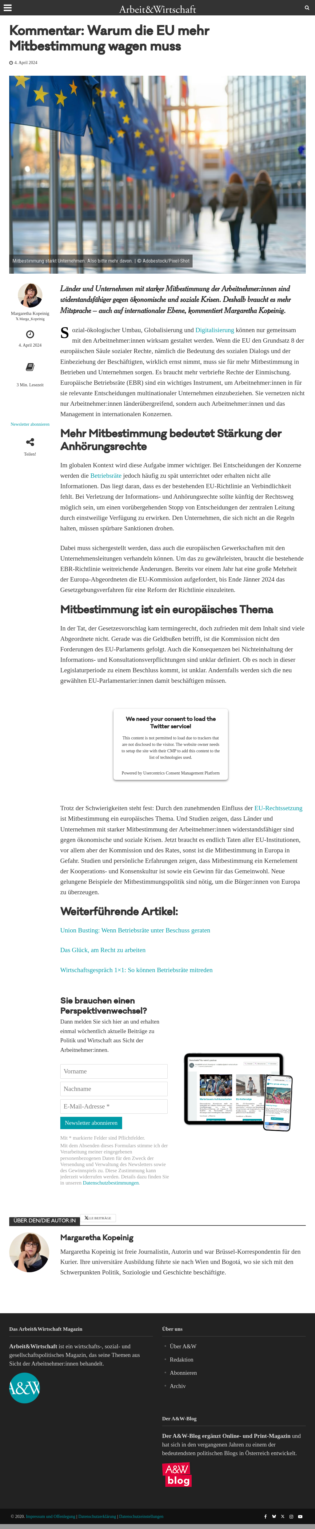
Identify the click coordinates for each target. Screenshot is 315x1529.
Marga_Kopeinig (32, 319)
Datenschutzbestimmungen (111, 1183)
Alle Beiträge (98, 1218)
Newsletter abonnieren (30, 424)
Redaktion (182, 1359)
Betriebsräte (106, 475)
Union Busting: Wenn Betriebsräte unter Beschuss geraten (135, 930)
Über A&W (183, 1346)
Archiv (178, 1386)
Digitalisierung (214, 330)
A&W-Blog (187, 1436)
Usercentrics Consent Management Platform (181, 773)
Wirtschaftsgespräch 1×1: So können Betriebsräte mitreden (136, 970)
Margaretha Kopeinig (30, 313)
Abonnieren (183, 1373)
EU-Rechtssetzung (278, 808)
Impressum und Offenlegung (50, 1516)
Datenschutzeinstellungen (141, 1516)
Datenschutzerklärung (97, 1516)
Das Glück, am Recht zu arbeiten (103, 950)
